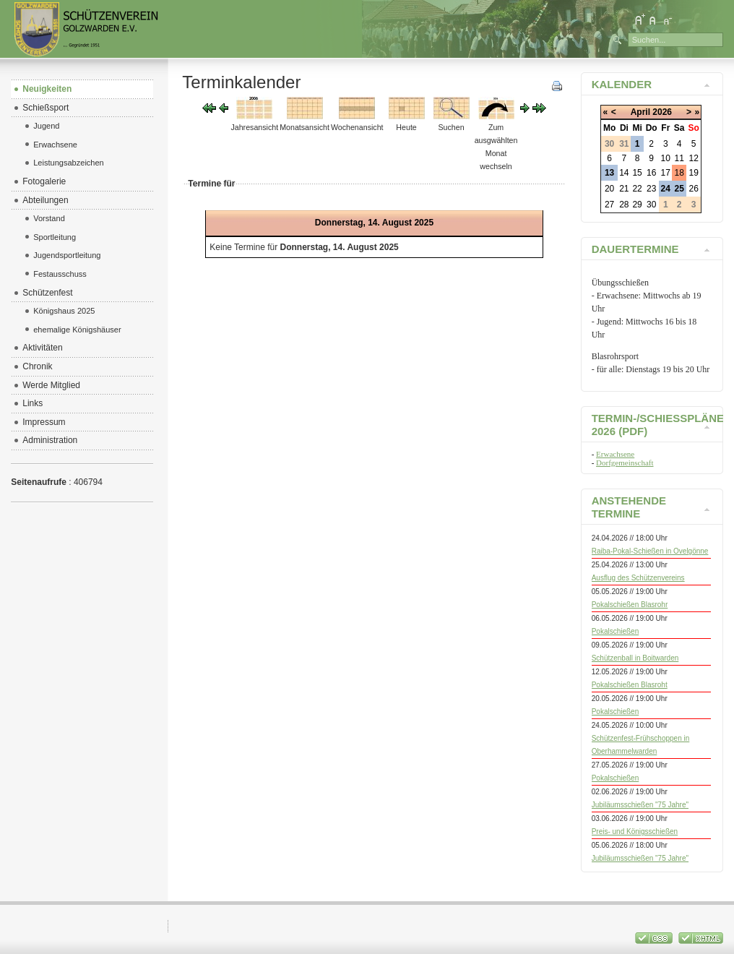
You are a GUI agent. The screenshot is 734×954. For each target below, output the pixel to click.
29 (637, 204)
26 (694, 189)
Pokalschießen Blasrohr (630, 605)
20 (609, 189)
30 (651, 204)
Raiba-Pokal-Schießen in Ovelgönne (650, 551)
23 (651, 189)
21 (624, 189)
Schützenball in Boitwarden (635, 658)
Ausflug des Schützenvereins (638, 578)
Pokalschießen (615, 631)
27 (609, 204)
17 (665, 173)
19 (694, 173)
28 (624, 204)
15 (637, 173)
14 (624, 173)
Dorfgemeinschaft (624, 462)
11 (679, 158)
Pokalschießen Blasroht (630, 685)
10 (665, 158)
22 (637, 189)
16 (651, 173)
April (640, 112)
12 (694, 158)
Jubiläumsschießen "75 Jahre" (640, 805)
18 (679, 173)
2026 (662, 112)
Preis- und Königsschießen (635, 831)
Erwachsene (615, 454)
